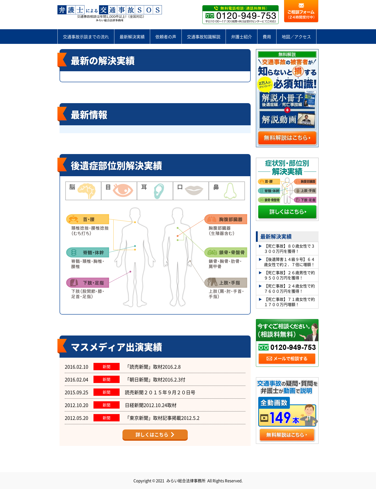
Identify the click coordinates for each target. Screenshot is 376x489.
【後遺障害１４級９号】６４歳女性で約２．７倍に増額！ (289, 261)
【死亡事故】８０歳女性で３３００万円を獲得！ (289, 248)
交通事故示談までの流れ (86, 36)
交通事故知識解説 (203, 36)
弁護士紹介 (241, 36)
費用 (267, 36)
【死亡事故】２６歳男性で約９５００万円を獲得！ (289, 275)
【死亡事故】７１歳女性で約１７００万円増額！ (289, 301)
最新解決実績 (132, 36)
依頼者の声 (165, 36)
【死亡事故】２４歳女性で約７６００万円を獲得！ (289, 288)
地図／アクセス (296, 36)
